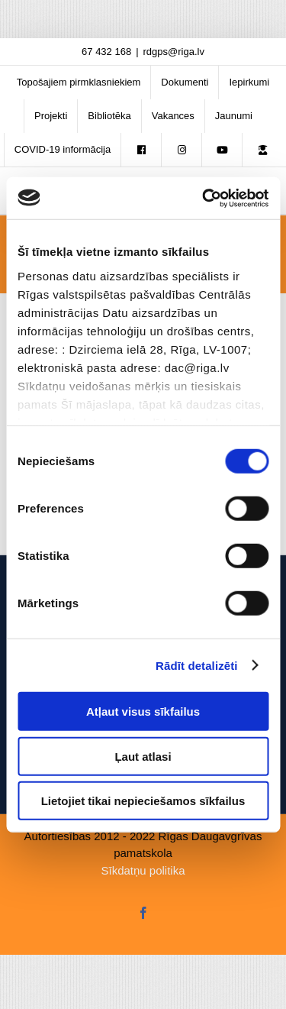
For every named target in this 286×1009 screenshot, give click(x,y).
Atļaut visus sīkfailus (143, 711)
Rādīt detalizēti (196, 664)
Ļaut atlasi (142, 755)
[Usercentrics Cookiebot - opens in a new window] (203, 198)
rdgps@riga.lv (173, 51)
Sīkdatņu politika (143, 870)
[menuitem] (79, 82)
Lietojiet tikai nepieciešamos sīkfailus (143, 800)
